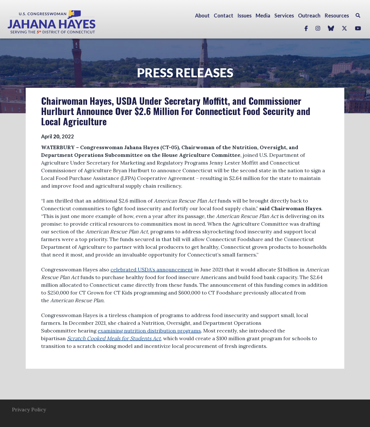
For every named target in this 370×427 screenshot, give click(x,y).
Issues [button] (244, 15)
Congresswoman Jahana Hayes (69, 21)
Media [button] (263, 15)
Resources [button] (337, 15)
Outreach (309, 15)
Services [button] (284, 15)
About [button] (202, 15)
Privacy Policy (29, 409)
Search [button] (358, 15)
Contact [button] (223, 15)
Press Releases (185, 72)
